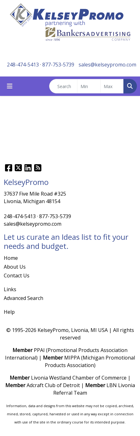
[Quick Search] (63, 86)
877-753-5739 (58, 64)
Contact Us (16, 275)
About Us (15, 266)
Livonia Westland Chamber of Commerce (79, 377)
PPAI (39, 350)
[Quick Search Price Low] (89, 86)
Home (11, 258)
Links (10, 289)
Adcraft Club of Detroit (53, 385)
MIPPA (72, 357)
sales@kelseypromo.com (107, 64)
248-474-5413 (23, 64)
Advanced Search (23, 298)
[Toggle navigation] (9, 86)
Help (9, 311)
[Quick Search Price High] (112, 86)
